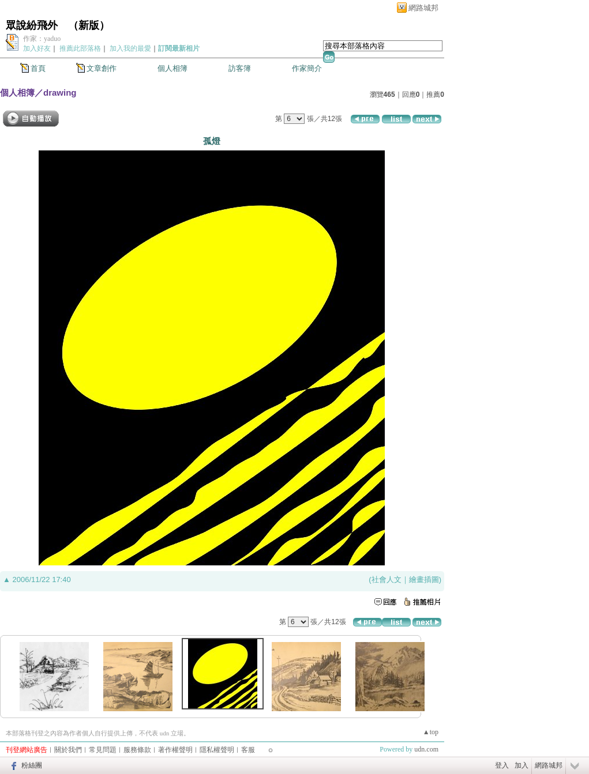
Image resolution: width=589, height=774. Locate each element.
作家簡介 (307, 68)
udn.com (426, 749)
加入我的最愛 (130, 48)
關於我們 (68, 750)
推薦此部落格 (80, 48)
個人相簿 (172, 68)
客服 (248, 750)
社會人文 (387, 579)
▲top (430, 732)
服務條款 (137, 750)
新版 (88, 25)
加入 (521, 765)
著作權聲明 (175, 750)
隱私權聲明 (217, 750)
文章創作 (102, 68)
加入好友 (37, 48)
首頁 (38, 68)
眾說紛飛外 (32, 25)
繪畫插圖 (424, 579)
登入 (502, 765)
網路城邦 (423, 7)
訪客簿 (239, 68)
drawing (60, 92)
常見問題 (103, 750)
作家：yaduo (42, 39)
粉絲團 (31, 765)
